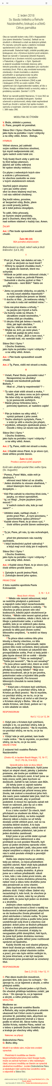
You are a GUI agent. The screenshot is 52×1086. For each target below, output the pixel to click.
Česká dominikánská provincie (37, 1083)
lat (7, 3)
